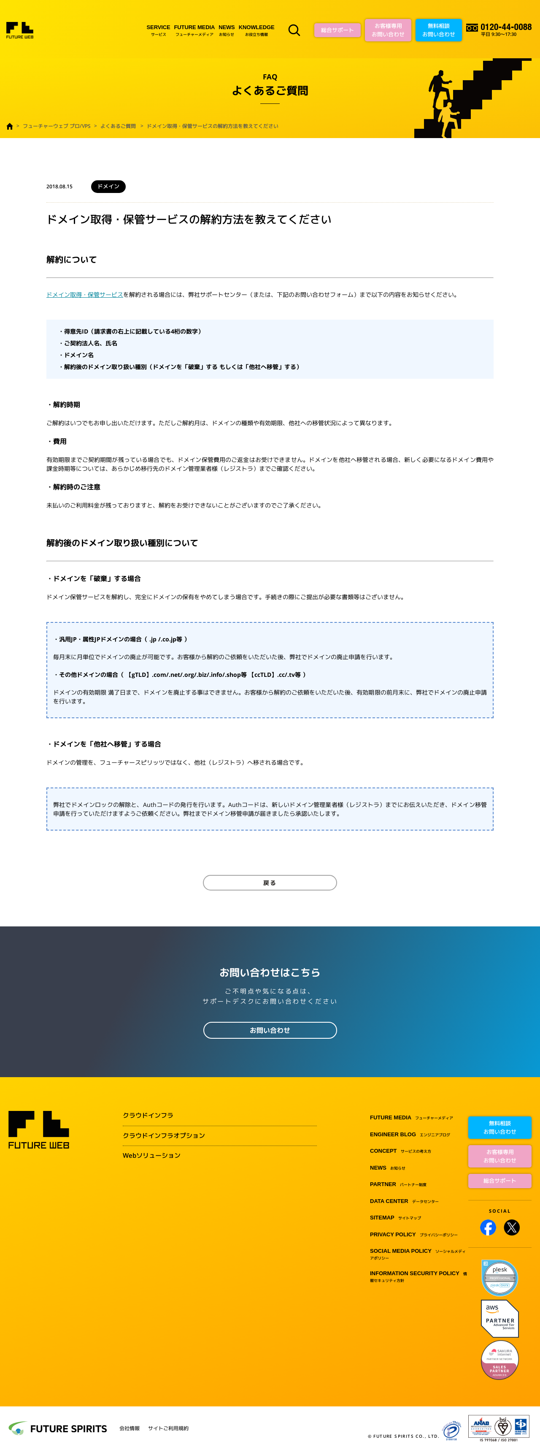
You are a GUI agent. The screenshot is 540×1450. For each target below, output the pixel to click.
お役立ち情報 (257, 30)
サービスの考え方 (400, 1151)
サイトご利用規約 (168, 1428)
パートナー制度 (398, 1184)
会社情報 (129, 1428)
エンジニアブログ (410, 1135)
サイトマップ (395, 1218)
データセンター (404, 1201)
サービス (158, 30)
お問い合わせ (270, 1030)
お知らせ (227, 30)
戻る (270, 883)
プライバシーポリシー (414, 1235)
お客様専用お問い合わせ (388, 30)
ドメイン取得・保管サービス (84, 295)
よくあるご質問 (118, 126)
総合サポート (337, 30)
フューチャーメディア (194, 30)
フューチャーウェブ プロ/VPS (57, 126)
